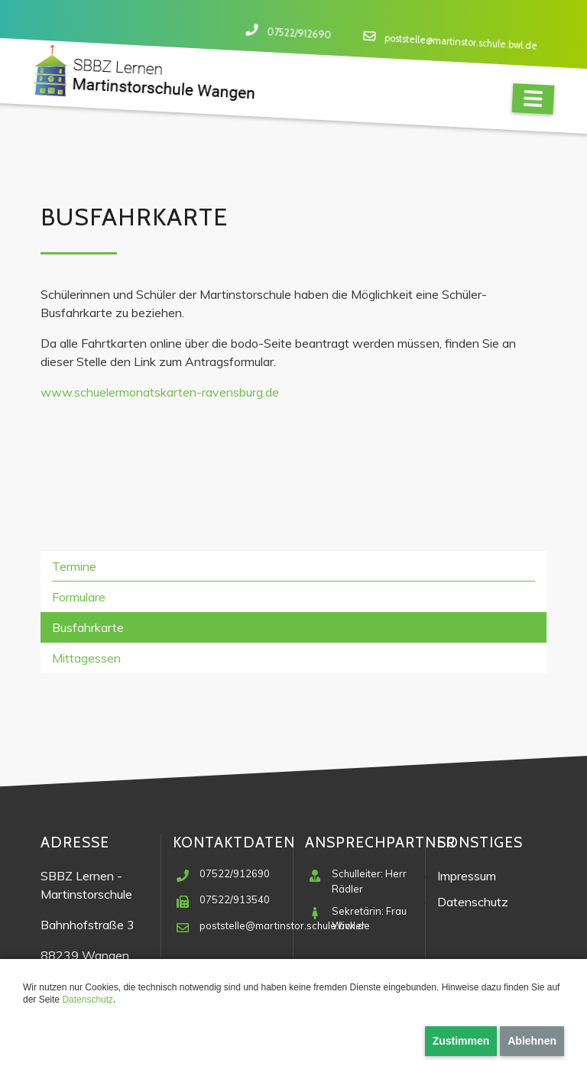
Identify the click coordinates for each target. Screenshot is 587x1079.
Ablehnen (532, 1041)
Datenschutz (87, 999)
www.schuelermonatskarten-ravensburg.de (160, 392)
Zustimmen (461, 1041)
